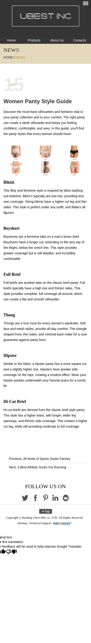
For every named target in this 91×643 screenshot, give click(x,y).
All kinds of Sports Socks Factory (46, 459)
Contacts (79, 40)
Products (34, 40)
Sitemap (22, 523)
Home (11, 40)
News (21, 57)
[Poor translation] (11, 552)
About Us (57, 40)
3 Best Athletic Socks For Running (42, 467)
